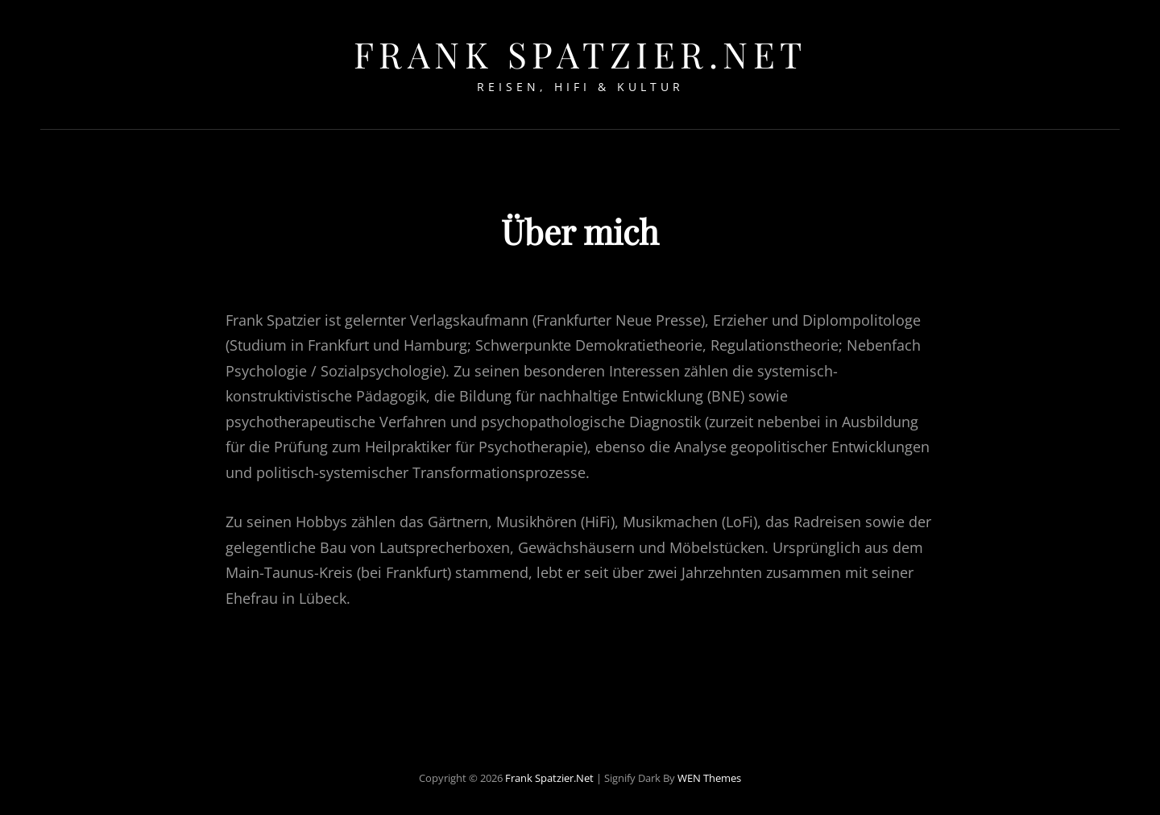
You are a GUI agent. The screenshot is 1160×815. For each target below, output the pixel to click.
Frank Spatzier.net (580, 53)
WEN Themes (709, 773)
